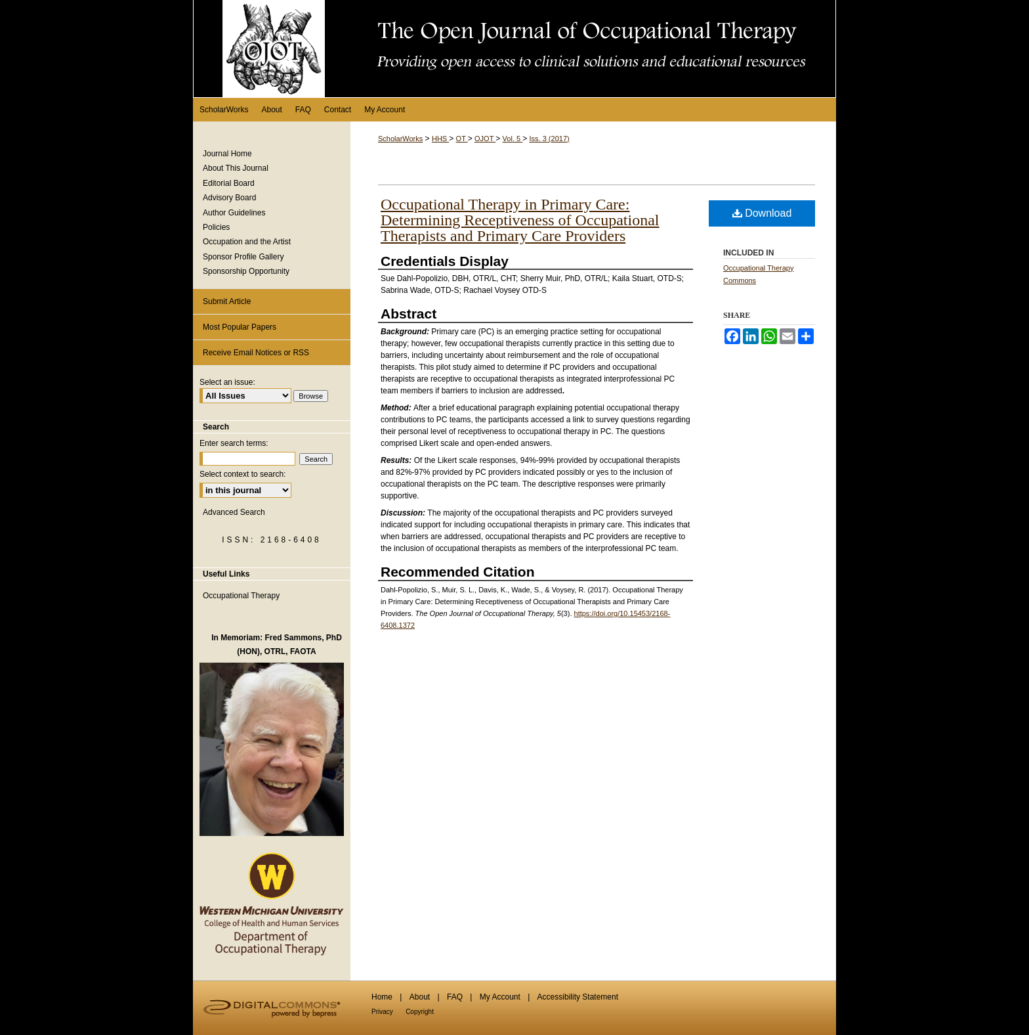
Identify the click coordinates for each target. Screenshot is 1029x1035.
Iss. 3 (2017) (550, 139)
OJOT (484, 139)
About (420, 997)
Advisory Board (229, 197)
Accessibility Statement (577, 997)
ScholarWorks (400, 139)
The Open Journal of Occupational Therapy (514, 48)
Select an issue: (227, 382)
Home (381, 997)
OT (462, 139)
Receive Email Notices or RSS (256, 352)
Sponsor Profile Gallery (243, 256)
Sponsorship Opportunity (246, 271)
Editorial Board (229, 183)
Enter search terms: (234, 443)
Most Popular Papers (239, 327)
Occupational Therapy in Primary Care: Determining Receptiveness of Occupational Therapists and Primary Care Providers (520, 220)
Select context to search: (242, 474)
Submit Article (227, 301)
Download (762, 213)
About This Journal (235, 168)
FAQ (455, 997)
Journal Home (227, 153)
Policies (216, 227)
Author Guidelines (234, 212)
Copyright (420, 1011)
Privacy (382, 1011)
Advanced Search (234, 512)
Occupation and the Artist (247, 241)
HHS (440, 139)
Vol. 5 (513, 139)
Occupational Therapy (241, 595)
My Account (500, 997)
